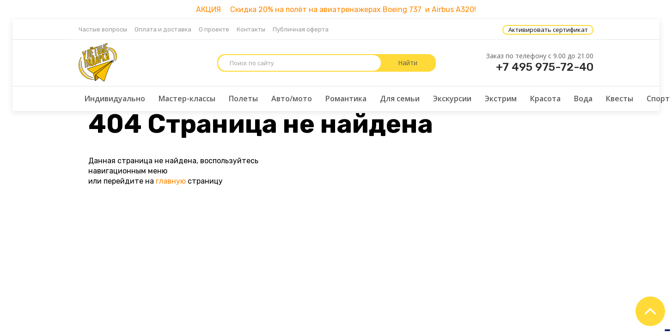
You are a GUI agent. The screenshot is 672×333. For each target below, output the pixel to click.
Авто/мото (291, 98)
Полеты (243, 98)
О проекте (214, 29)
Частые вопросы (103, 29)
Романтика (346, 98)
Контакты (251, 29)
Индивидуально (114, 98)
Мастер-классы (187, 98)
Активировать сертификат (548, 29)
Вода (583, 98)
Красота (545, 98)
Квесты (619, 98)
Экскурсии (452, 98)
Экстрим (501, 98)
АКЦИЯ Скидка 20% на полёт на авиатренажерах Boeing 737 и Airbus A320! (336, 9)
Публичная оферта (301, 29)
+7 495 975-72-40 (544, 67)
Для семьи (400, 98)
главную (171, 181)
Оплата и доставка (162, 29)
